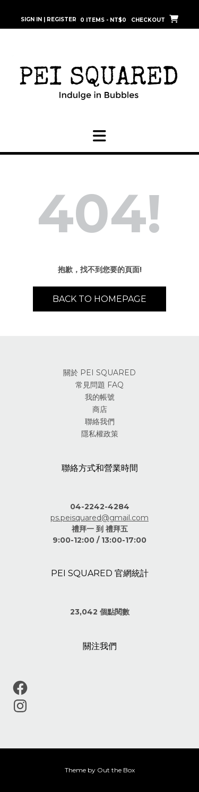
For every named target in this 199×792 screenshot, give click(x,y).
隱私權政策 (99, 434)
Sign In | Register (48, 19)
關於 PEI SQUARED (99, 372)
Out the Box (116, 770)
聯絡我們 (100, 421)
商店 (99, 409)
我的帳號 (100, 397)
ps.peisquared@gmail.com (99, 518)
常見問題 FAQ (99, 385)
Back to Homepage (99, 299)
